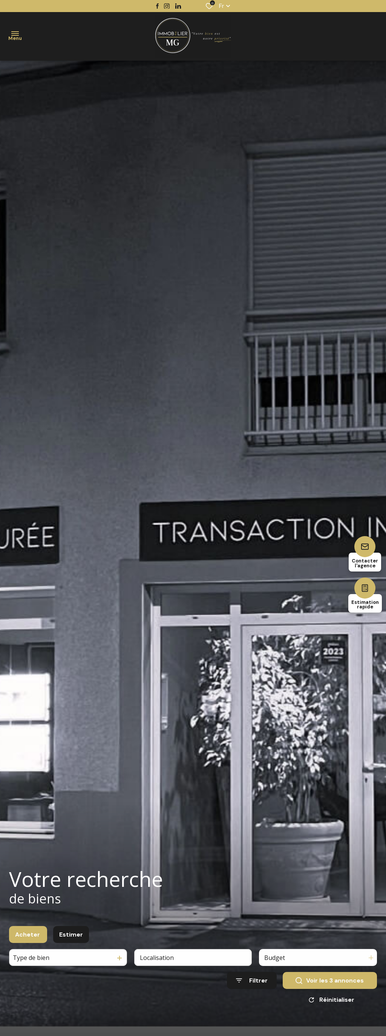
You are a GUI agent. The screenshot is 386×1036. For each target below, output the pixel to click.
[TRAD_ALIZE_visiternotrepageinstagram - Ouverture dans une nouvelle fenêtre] (167, 6)
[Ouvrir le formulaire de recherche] (252, 987)
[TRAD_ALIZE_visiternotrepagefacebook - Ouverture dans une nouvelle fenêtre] (157, 6)
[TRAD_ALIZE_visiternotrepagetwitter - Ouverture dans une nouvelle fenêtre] (178, 6)
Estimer (71, 942)
